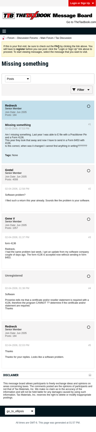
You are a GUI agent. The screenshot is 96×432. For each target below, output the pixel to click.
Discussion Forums (27, 38)
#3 (89, 237)
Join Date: (10, 112)
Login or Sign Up (82, 3)
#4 (89, 288)
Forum (11, 38)
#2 (89, 188)
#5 (89, 345)
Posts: (8, 115)
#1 (89, 124)
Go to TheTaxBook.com (81, 22)
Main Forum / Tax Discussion (56, 38)
